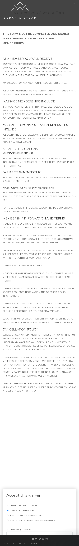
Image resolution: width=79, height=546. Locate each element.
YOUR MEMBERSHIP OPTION (21, 505)
